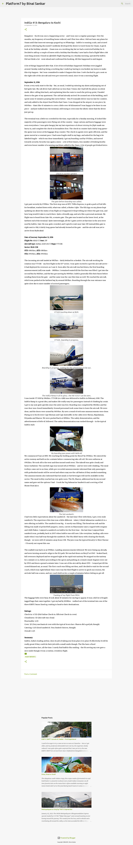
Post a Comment (30, 674)
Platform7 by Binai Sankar (25, 3)
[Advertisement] (66, 695)
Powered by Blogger (66, 838)
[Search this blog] (120, 3)
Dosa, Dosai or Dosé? (49, 774)
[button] (25, 29)
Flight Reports (30, 656)
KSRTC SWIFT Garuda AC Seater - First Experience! (59, 739)
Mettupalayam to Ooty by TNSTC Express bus (57, 809)
